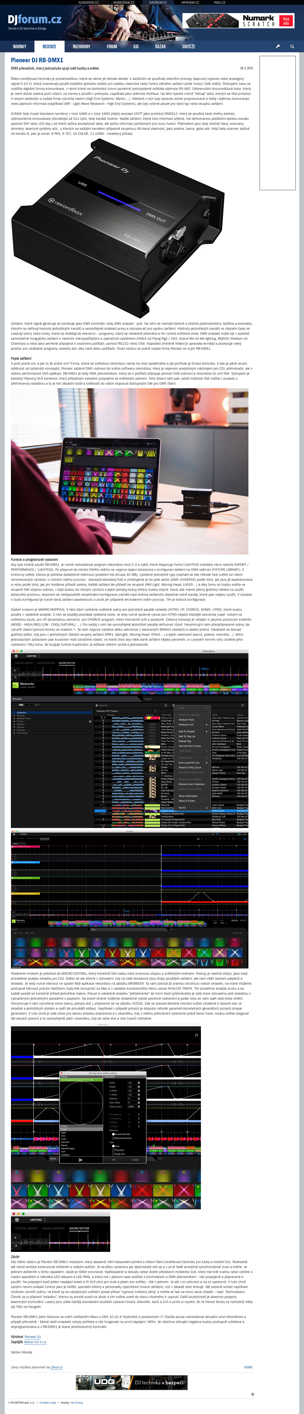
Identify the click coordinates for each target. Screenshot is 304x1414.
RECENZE (49, 46)
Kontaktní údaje (48, 1402)
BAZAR (160, 46)
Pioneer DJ (33, 1337)
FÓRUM (112, 46)
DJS (136, 46)
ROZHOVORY (81, 46)
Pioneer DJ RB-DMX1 (37, 60)
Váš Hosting (76, 1402)
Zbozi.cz (56, 1367)
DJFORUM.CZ (158, 2)
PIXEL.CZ (219, 2)
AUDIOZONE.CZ (88, 2)
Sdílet (248, 1367)
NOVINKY (19, 46)
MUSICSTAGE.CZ (123, 2)
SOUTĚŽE (188, 46)
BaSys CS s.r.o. (35, 1342)
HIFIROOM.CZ (190, 2)
